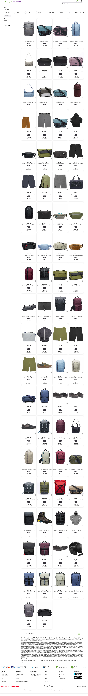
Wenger (25, 662)
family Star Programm (5, 675)
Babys (5, 20)
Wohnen (46, 682)
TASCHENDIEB (60, 662)
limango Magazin (4, 677)
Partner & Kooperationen (6, 679)
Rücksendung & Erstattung (35, 676)
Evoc (22, 662)
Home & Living (7, 27)
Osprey (65, 662)
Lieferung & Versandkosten (35, 675)
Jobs (2, 680)
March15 (76, 662)
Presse (2, 682)
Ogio (37, 662)
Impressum (18, 680)
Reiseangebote (62, 680)
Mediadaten (3, 683)
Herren (5, 25)
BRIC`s (22, 664)
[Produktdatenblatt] (28, 35)
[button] (82, 1)
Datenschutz (18, 677)
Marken (46, 684)
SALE (5, 28)
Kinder (5, 22)
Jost (79, 662)
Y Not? (46, 662)
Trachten (46, 683)
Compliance (18, 679)
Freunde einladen (4, 676)
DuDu (69, 662)
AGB (17, 675)
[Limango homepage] (7, 1)
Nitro (72, 662)
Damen (5, 23)
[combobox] (72, 5)
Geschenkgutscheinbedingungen (22, 683)
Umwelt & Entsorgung (34, 677)
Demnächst (61, 676)
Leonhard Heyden (52, 662)
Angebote (46, 675)
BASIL (34, 662)
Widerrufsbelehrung (20, 676)
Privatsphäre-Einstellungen (21, 682)
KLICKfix (30, 662)
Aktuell (60, 675)
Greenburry (42, 662)
